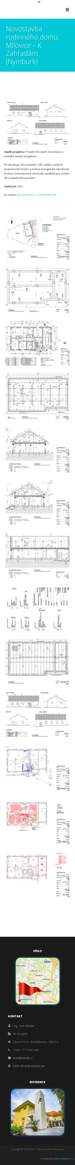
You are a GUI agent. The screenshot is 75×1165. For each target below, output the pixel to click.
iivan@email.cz (23, 1058)
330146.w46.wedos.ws (29, 1066)
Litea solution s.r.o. (64, 1158)
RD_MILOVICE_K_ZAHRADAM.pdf (37, 195)
